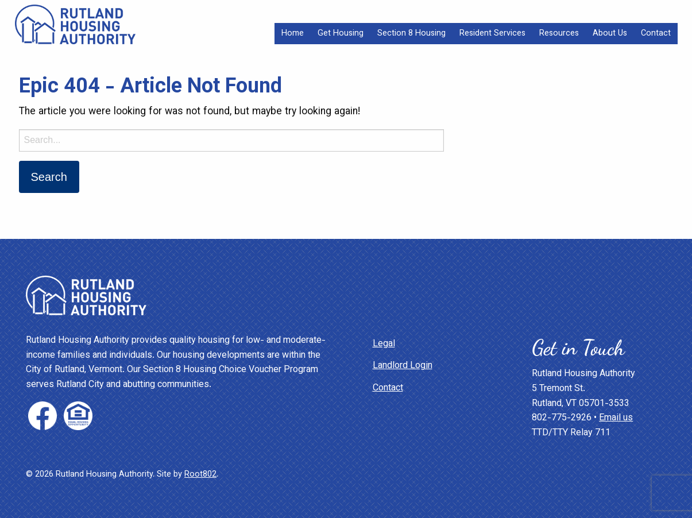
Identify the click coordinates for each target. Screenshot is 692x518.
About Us (610, 33)
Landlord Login (402, 366)
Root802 (200, 474)
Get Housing (341, 33)
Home (292, 33)
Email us (616, 418)
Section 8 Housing (411, 33)
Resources (559, 33)
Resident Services (492, 33)
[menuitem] (293, 33)
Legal (384, 344)
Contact (656, 33)
